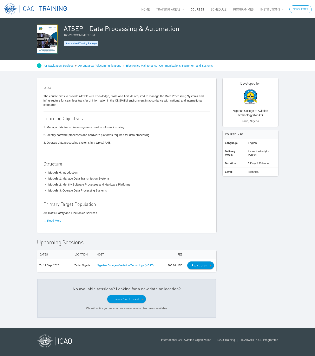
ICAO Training (226, 340)
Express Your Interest (125, 299)
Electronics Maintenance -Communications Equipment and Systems (169, 65)
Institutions (270, 9)
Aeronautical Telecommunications (99, 65)
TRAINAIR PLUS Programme (259, 340)
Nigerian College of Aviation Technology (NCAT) (125, 265)
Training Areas (168, 9)
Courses (197, 9)
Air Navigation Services (59, 65)
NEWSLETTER (300, 9)
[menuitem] (145, 9)
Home (145, 9)
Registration (199, 265)
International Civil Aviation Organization (186, 340)
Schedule (219, 9)
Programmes (243, 9)
